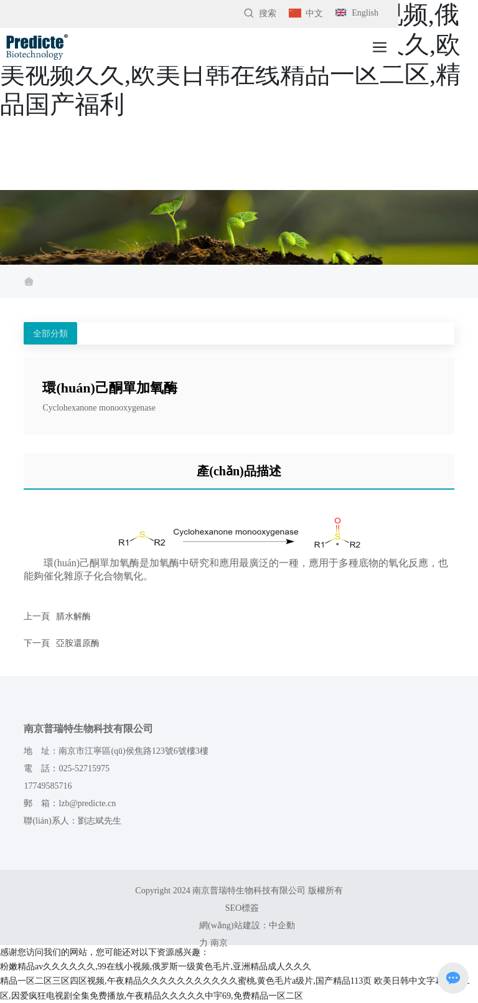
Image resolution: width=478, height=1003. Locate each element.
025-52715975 (84, 768)
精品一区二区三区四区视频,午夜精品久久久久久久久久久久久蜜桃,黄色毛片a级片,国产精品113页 (186, 981)
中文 (306, 13)
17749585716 (48, 786)
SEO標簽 (242, 908)
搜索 (260, 13)
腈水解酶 (73, 616)
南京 (219, 943)
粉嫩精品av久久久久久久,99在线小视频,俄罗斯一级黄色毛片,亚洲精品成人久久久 (155, 966)
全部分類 (50, 333)
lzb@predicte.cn (87, 803)
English (356, 12)
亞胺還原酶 (78, 643)
